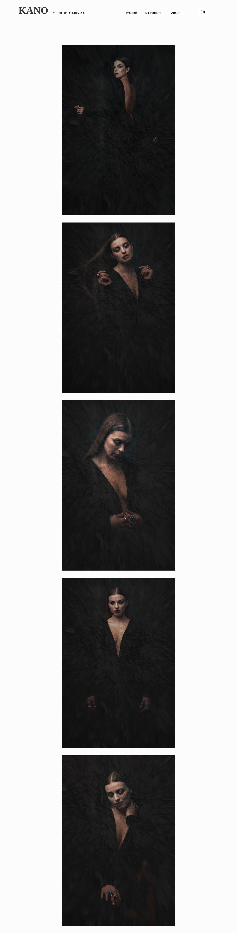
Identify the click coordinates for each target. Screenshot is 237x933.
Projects (132, 13)
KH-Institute (153, 13)
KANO (33, 10)
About (175, 13)
